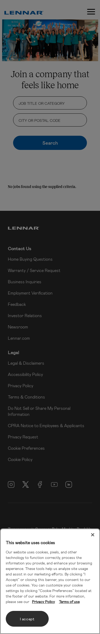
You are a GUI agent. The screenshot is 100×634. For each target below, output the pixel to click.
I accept (27, 619)
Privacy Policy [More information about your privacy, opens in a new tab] (43, 601)
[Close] (92, 535)
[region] (50, 581)
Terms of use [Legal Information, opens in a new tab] (69, 601)
